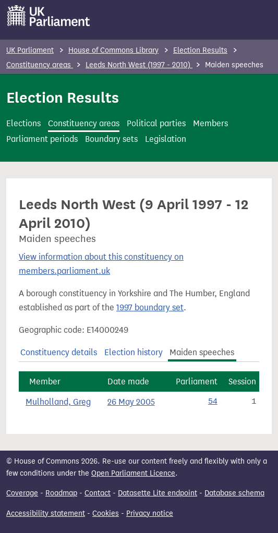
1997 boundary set (150, 307)
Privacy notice (149, 513)
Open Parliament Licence (133, 473)
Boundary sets (111, 139)
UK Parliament (30, 50)
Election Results (200, 50)
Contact (97, 493)
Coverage (22, 493)
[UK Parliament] (48, 15)
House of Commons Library (113, 50)
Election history (133, 352)
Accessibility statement (45, 513)
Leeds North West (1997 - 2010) (139, 64)
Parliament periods (42, 139)
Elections (23, 123)
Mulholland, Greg (58, 402)
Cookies (105, 513)
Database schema (234, 493)
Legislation (165, 139)
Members (210, 123)
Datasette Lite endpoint (157, 493)
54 (212, 401)
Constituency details (58, 352)
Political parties (156, 123)
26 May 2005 (131, 402)
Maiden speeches (202, 352)
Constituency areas (39, 64)
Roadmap (61, 493)
